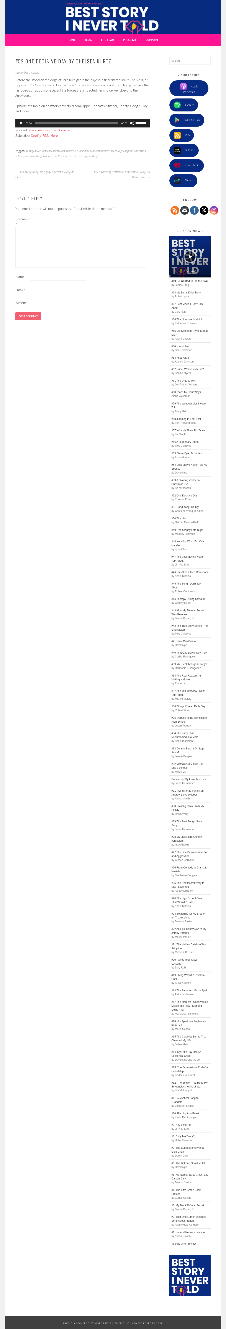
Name (20, 276)
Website (21, 303)
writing (93, 156)
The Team (107, 40)
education (140, 151)
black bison (84, 151)
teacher (47, 156)
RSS (46, 135)
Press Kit (130, 40)
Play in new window (42, 130)
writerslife (80, 156)
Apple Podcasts (189, 88)
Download (65, 130)
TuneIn (183, 180)
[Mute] (132, 123)
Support (152, 40)
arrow (56, 151)
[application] (82, 123)
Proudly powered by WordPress (87, 1323)
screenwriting (33, 156)
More (54, 135)
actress (46, 151)
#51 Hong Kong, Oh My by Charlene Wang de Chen (44, 175)
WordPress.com (150, 1323)
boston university (102, 151)
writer (69, 156)
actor (37, 151)
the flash (59, 156)
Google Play (187, 120)
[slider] (76, 123)
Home (71, 40)
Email (20, 290)
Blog (88, 40)
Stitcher (184, 150)
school (19, 156)
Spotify (36, 135)
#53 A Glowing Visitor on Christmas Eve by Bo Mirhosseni (121, 175)
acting (29, 151)
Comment (22, 221)
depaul (128, 151)
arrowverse (68, 151)
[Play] (21, 123)
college (119, 151)
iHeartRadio (187, 165)
